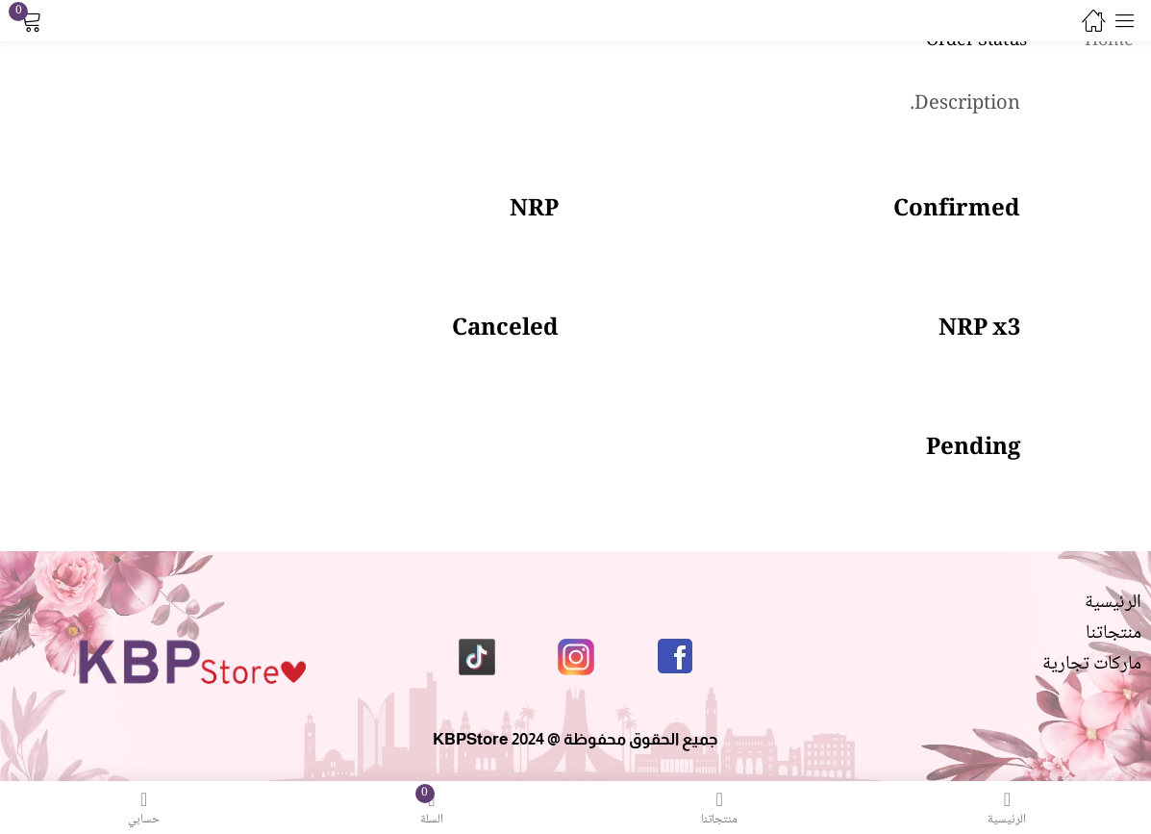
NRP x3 (979, 329)
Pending (973, 448)
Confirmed (956, 210)
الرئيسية (1113, 603)
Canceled (505, 329)
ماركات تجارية (1091, 664)
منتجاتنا (1113, 634)
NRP (534, 210)
